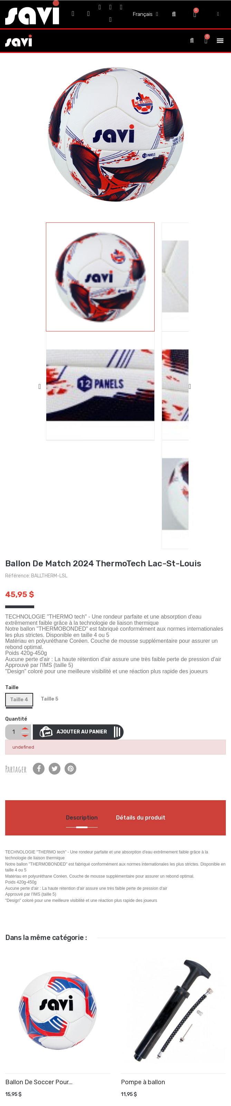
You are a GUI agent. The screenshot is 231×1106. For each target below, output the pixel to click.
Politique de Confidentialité (54, 973)
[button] (174, 14)
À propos (34, 984)
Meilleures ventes (43, 1051)
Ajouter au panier (88, 447)
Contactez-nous (43, 996)
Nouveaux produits (45, 1039)
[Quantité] (13, 447)
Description (82, 533)
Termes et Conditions (48, 961)
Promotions (37, 1028)
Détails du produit (140, 533)
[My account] (218, 14)
